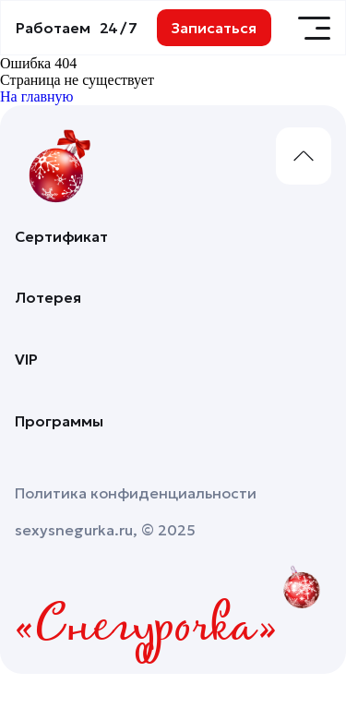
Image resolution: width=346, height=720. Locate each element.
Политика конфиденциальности (136, 493)
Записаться (214, 27)
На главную (37, 96)
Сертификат (61, 236)
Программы (59, 421)
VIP (26, 359)
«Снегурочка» (146, 629)
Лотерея (48, 297)
